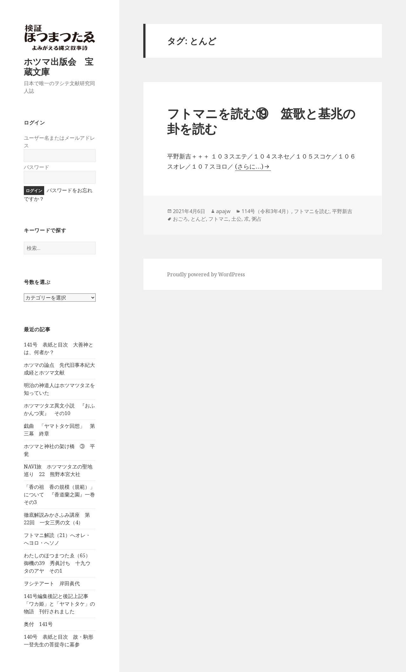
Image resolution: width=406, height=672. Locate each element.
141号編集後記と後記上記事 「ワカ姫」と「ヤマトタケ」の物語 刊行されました (59, 604)
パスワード (36, 167)
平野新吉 (342, 211)
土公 (236, 218)
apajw (223, 211)
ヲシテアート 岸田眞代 (52, 583)
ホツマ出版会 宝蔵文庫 (58, 66)
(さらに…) (249, 166)
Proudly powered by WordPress (206, 274)
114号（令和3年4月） (266, 211)
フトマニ (218, 218)
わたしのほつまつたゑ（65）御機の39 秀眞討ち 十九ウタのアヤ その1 (57, 563)
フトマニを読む (311, 211)
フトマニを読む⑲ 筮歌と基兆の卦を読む (261, 121)
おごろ (180, 218)
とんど (198, 218)
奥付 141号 (38, 624)
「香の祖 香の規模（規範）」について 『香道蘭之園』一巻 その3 (62, 494)
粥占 (257, 218)
